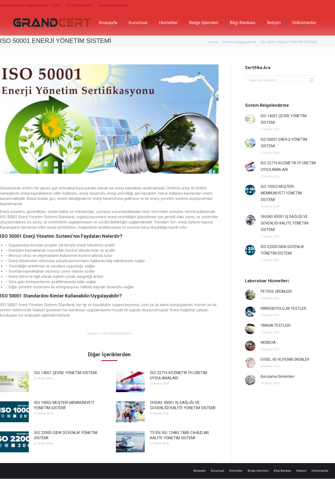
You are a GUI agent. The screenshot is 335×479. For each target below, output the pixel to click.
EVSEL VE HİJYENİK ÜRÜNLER (285, 359)
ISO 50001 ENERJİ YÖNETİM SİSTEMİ (284, 142)
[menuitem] (108, 22)
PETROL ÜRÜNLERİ (276, 291)
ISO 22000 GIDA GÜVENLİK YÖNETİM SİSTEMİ (65, 435)
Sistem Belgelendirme (116, 333)
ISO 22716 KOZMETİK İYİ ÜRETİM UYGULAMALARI (178, 375)
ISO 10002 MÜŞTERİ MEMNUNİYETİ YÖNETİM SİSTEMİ (64, 405)
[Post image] (14, 381)
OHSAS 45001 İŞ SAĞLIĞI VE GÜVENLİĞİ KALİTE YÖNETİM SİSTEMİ (182, 405)
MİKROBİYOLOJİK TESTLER (283, 308)
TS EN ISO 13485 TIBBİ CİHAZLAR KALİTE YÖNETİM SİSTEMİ (179, 435)
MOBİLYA (268, 342)
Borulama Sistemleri (277, 376)
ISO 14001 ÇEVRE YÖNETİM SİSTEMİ (65, 372)
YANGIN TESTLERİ (276, 325)
